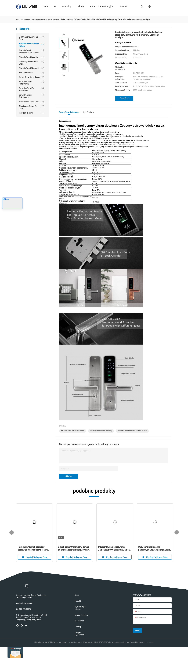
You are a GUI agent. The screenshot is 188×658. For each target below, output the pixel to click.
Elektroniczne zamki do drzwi (31, 38)
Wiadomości (79, 621)
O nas (76, 595)
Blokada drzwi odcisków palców (31, 45)
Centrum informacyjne (101, 6)
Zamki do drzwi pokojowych (31, 96)
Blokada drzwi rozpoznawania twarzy (31, 51)
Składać (68, 476)
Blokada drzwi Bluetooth (31, 68)
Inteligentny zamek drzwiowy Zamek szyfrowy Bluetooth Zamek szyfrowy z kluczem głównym (113, 548)
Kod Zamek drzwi (31, 73)
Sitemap (77, 627)
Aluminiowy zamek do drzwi (31, 107)
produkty (66, 6)
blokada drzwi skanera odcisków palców (132, 431)
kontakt (124, 6)
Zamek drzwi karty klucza (31, 77)
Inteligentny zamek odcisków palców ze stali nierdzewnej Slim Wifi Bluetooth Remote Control (33, 548)
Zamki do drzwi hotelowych (31, 82)
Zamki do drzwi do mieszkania (31, 89)
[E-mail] (152, 611)
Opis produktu (88, 112)
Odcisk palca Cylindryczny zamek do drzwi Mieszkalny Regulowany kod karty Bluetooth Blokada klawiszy (73, 548)
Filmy (81, 6)
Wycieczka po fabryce (79, 608)
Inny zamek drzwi (31, 113)
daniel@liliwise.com (24, 603)
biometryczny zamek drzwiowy (101, 431)
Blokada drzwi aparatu (31, 57)
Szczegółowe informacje (69, 112)
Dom (45, 6)
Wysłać (137, 630)
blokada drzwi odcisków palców (72, 431)
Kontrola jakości (81, 615)
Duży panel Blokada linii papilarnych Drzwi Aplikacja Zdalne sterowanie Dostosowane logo (154, 548)
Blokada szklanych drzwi (31, 102)
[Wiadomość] (152, 619)
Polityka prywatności (79, 633)
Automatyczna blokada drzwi (31, 62)
